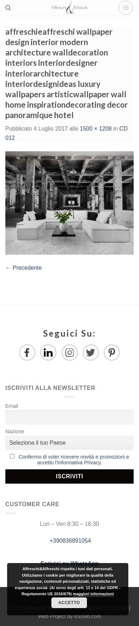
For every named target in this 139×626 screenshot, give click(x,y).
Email (11, 406)
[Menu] (126, 8)
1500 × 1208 (96, 129)
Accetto (69, 602)
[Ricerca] (8, 8)
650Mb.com (87, 616)
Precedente (23, 268)
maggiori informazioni (93, 594)
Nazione (14, 431)
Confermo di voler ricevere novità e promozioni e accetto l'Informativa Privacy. (74, 459)
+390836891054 (69, 541)
